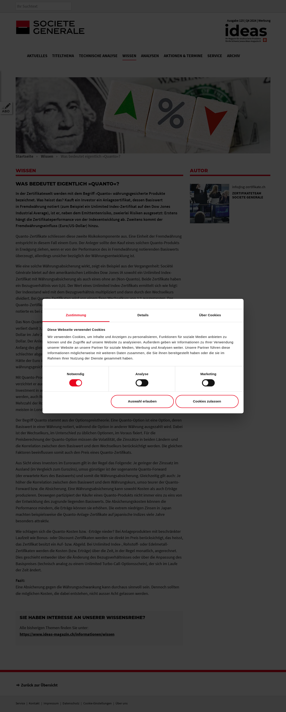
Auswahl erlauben (142, 401)
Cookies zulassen (207, 401)
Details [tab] (143, 315)
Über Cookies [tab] (210, 315)
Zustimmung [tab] (76, 315)
